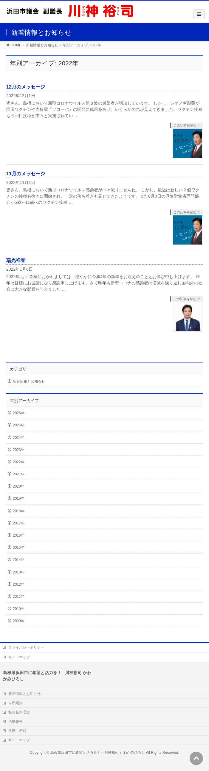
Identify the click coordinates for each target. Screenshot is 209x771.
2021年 (18, 474)
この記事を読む (185, 125)
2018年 (18, 511)
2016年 (18, 535)
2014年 (18, 560)
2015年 (18, 547)
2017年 (18, 523)
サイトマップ (19, 657)
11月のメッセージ (25, 173)
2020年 (18, 486)
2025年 (18, 425)
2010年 (18, 609)
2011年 (18, 597)
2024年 (18, 438)
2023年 (18, 450)
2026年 (18, 413)
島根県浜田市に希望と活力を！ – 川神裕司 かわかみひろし (97, 752)
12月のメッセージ (25, 86)
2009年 (18, 621)
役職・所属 (17, 731)
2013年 (18, 572)
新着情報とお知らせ (29, 381)
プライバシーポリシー (26, 647)
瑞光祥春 (15, 260)
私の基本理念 (19, 712)
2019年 (18, 498)
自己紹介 (15, 703)
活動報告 (15, 722)
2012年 (18, 584)
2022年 (18, 462)
